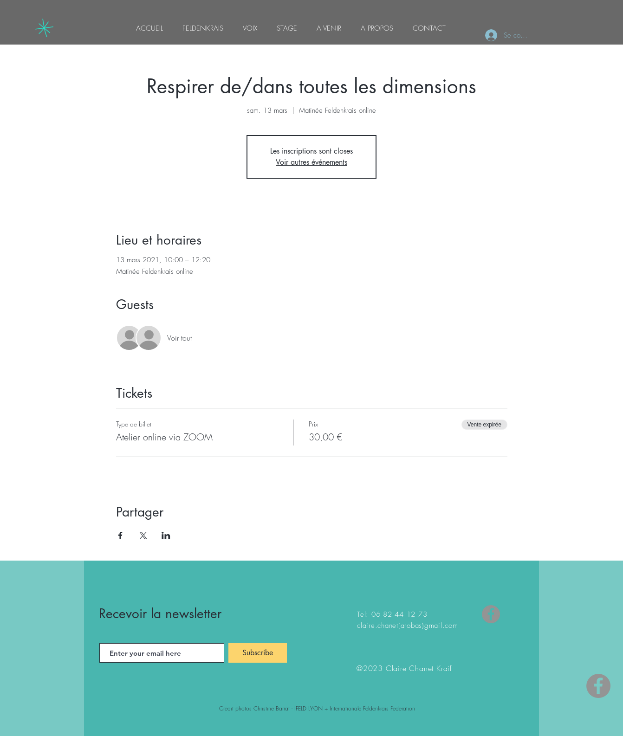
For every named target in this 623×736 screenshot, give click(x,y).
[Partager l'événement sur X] (143, 535)
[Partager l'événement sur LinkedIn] (166, 535)
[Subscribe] (257, 653)
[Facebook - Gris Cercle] (598, 686)
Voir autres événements (311, 162)
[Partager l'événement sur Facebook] (120, 535)
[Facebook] (491, 614)
